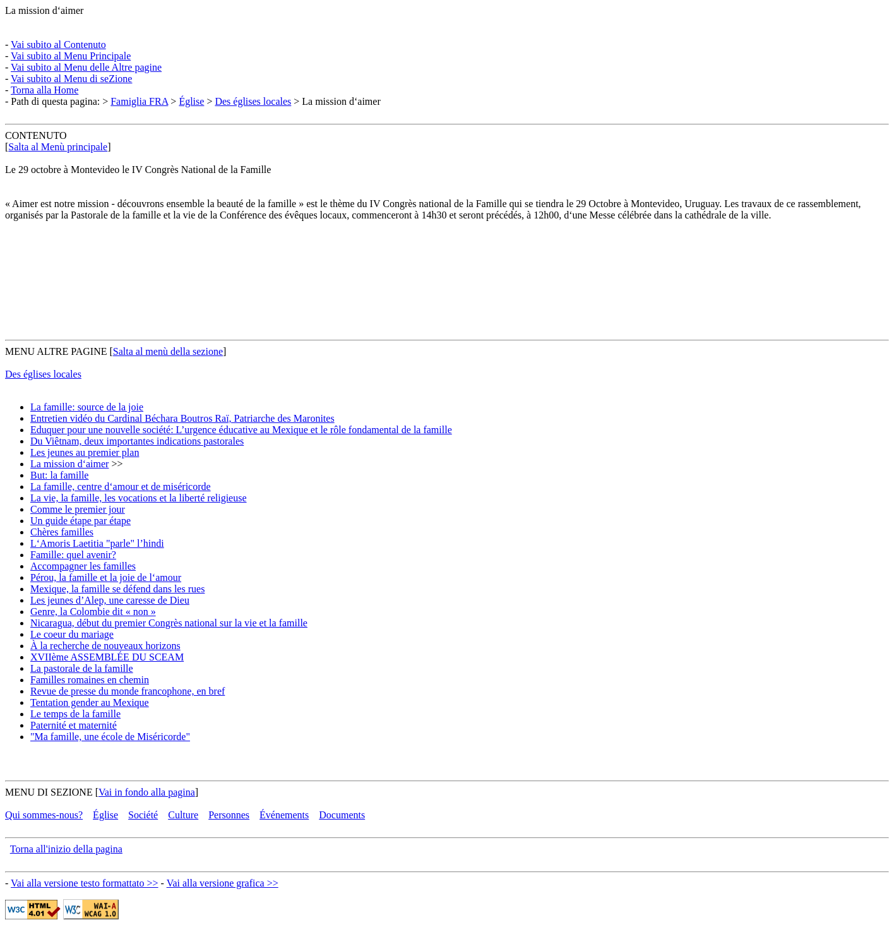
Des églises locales (253, 101)
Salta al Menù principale (57, 146)
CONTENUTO (35, 135)
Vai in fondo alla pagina (146, 792)
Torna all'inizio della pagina (66, 849)
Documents (342, 815)
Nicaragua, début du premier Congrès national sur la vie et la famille (168, 623)
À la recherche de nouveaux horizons (105, 645)
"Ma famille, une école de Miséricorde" (110, 736)
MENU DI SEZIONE (49, 792)
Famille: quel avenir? (73, 554)
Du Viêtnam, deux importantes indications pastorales (137, 441)
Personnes (228, 815)
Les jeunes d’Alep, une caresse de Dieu (109, 600)
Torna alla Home (44, 90)
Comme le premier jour (77, 509)
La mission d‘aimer (44, 10)
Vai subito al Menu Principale (71, 56)
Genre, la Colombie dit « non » (93, 611)
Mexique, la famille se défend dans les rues (117, 588)
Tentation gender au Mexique (89, 702)
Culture (183, 815)
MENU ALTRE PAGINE (56, 351)
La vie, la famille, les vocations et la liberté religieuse (138, 498)
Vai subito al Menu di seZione (71, 78)
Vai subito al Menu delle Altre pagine (86, 67)
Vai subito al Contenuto (58, 44)
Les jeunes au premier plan (84, 452)
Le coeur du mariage (72, 634)
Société (143, 815)
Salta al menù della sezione (168, 351)
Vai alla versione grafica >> (222, 883)
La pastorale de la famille (81, 668)
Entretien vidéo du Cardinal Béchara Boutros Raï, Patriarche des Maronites (182, 418)
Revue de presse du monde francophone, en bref (127, 691)
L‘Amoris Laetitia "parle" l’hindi (97, 543)
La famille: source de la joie (86, 407)
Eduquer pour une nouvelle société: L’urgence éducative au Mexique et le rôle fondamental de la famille (241, 429)
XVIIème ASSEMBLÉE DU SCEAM (107, 657)
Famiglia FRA (139, 101)
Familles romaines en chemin (89, 679)
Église (191, 101)
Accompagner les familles (83, 566)
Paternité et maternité (73, 725)
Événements (284, 815)
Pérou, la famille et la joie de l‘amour (105, 577)
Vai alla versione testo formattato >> (84, 883)
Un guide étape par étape (80, 520)
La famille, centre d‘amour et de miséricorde (120, 486)
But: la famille (59, 475)
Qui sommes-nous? (44, 815)
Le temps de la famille (75, 713)
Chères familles (61, 532)
